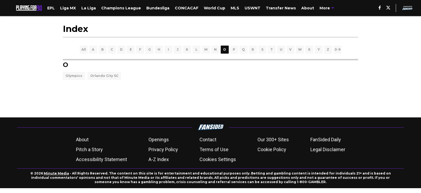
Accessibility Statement (101, 159)
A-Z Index (158, 159)
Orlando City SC (104, 76)
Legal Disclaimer (327, 149)
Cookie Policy (271, 149)
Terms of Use (213, 149)
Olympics (74, 76)
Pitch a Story (89, 149)
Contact (207, 139)
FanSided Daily (325, 139)
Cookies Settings (217, 159)
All (83, 49)
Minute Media (56, 173)
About (82, 139)
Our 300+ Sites (273, 139)
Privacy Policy (163, 149)
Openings (158, 139)
